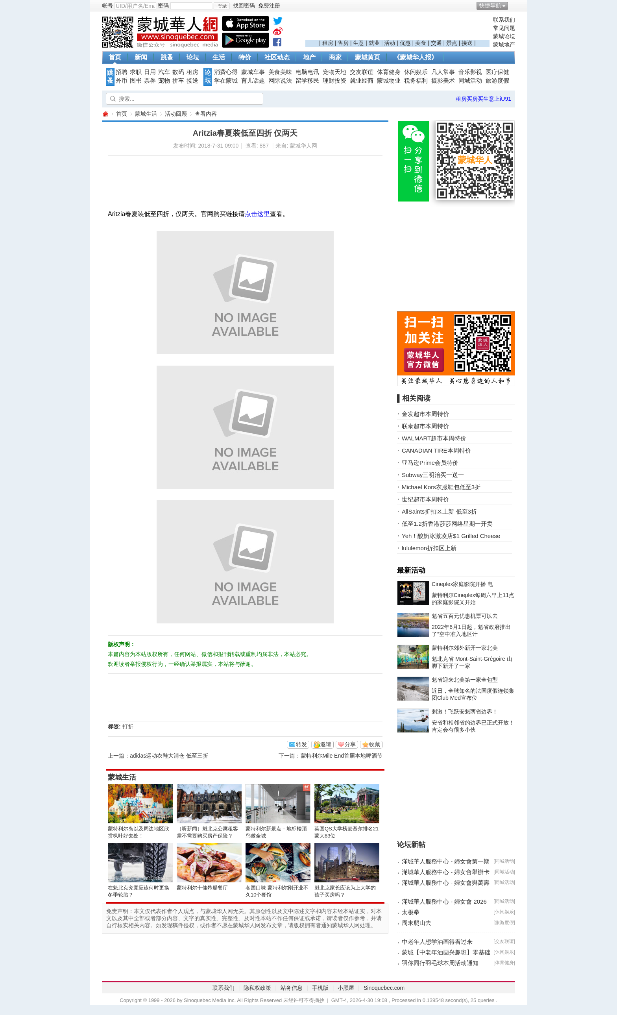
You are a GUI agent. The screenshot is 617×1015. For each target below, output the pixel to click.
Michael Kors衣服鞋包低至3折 (441, 487)
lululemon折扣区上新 (429, 548)
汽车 (164, 72)
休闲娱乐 (416, 72)
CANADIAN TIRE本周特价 (436, 450)
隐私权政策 (257, 988)
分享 (350, 744)
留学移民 (307, 81)
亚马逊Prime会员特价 (430, 462)
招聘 (121, 72)
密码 (163, 5)
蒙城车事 (253, 72)
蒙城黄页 (367, 57)
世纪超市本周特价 (425, 499)
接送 (467, 43)
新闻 (141, 57)
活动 (389, 43)
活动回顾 (176, 114)
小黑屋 (346, 988)
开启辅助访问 (513, 5)
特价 (244, 57)
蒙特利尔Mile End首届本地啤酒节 (341, 755)
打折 (127, 726)
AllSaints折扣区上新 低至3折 (439, 511)
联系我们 (504, 20)
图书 (136, 81)
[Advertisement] (397, 28)
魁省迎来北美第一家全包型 (465, 680)
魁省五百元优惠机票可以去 (465, 616)
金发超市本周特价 (425, 413)
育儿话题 (253, 81)
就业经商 (361, 81)
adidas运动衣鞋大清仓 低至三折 (169, 755)
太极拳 (410, 912)
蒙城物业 (389, 81)
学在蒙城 (226, 81)
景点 (451, 43)
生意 (358, 43)
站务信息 (292, 988)
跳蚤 (167, 57)
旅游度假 (497, 81)
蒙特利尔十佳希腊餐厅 (202, 888)
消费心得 (226, 72)
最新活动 (411, 570)
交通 (436, 43)
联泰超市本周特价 (425, 426)
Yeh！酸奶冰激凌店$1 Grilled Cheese (451, 535)
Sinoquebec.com (384, 988)
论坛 (193, 57)
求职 (136, 72)
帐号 (107, 5)
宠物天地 (334, 72)
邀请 (325, 744)
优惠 (405, 43)
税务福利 (416, 81)
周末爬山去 (416, 922)
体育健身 (389, 72)
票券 (150, 81)
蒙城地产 (504, 44)
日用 (150, 72)
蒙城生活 (146, 114)
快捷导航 (490, 5)
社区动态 (277, 57)
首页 (115, 57)
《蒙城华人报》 (415, 57)
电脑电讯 (307, 72)
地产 (309, 57)
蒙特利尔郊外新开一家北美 (465, 648)
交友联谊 (361, 72)
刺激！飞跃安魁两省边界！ (465, 711)
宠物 (164, 81)
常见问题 (504, 28)
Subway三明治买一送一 (433, 474)
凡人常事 (443, 72)
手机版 (320, 988)
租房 (327, 43)
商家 (335, 57)
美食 (420, 43)
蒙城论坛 (504, 36)
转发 (301, 744)
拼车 (178, 81)
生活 (218, 57)
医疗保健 (497, 72)
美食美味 (280, 72)
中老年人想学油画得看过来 (437, 941)
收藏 (374, 744)
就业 (374, 43)
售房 (343, 43)
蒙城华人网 (105, 114)
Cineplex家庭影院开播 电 (462, 584)
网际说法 (280, 81)
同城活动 (470, 81)
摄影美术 (443, 81)
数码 (178, 72)
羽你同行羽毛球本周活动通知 (440, 963)
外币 (121, 81)
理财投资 (334, 81)
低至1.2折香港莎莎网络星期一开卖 (447, 523)
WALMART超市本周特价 (434, 438)
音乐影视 (470, 72)
